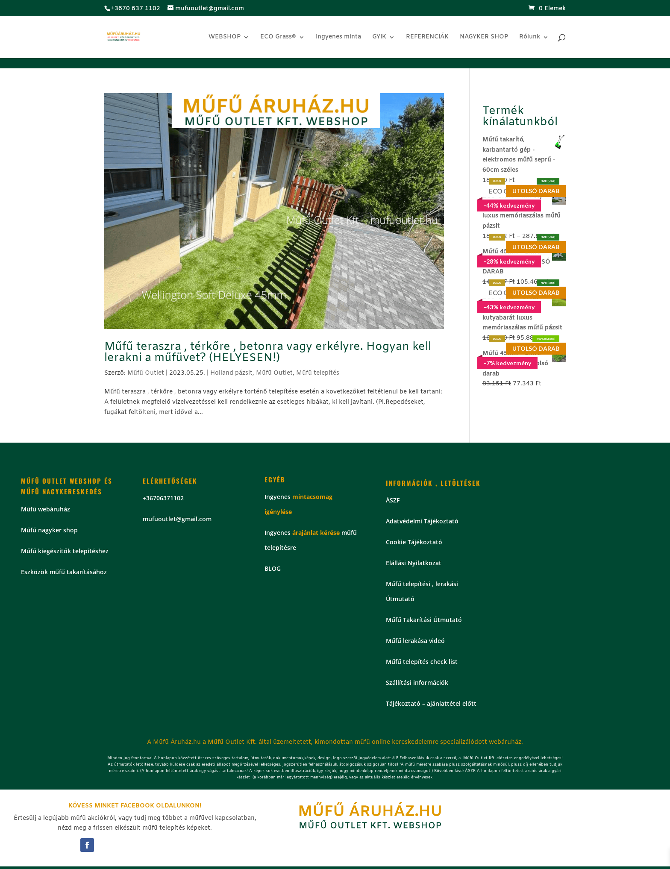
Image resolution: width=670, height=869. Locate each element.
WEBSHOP (225, 37)
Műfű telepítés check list (422, 662)
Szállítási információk (417, 682)
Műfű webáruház (45, 509)
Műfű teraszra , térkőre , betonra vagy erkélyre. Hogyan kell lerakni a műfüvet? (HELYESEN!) (267, 353)
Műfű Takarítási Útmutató (424, 620)
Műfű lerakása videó (415, 641)
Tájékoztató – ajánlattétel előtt (431, 703)
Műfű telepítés (317, 373)
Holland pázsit (231, 373)
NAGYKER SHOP (484, 37)
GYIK (379, 37)
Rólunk (529, 37)
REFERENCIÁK (427, 37)
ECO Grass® (278, 37)
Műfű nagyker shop (49, 530)
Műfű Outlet (145, 373)
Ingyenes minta (338, 37)
